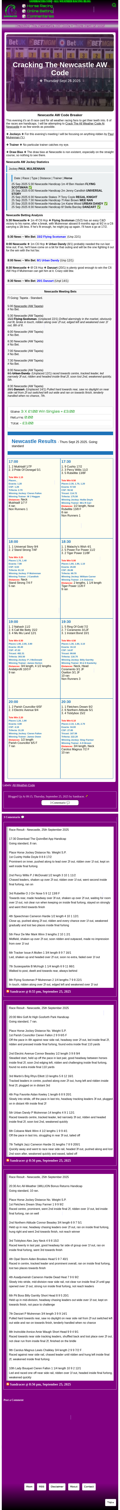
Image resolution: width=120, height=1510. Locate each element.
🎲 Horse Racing (37, 6)
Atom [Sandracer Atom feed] (29, 1486)
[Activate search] (114, 5)
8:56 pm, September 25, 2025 (50, 1160)
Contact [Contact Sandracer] (89, 1486)
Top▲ (110, 1502)
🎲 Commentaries (38, 16)
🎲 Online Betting (37, 11)
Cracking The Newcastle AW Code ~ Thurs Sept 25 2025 (60, 26)
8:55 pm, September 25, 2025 (50, 991)
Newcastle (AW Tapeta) (28, 306)
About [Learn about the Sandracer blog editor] (74, 1486)
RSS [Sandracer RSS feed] (41, 1486)
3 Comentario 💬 (60, 802)
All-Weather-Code (23, 785)
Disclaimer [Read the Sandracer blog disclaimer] (57, 1486)
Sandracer (17, 991)
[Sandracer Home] (10, 11)
